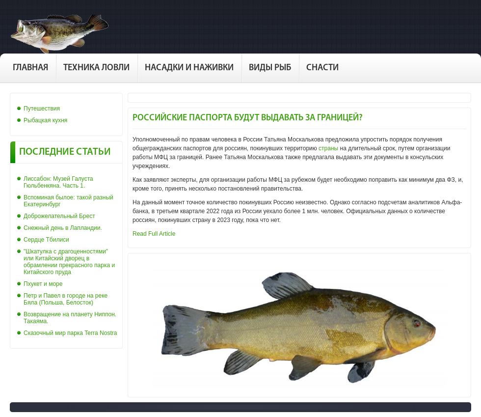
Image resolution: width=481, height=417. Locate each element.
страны (328, 148)
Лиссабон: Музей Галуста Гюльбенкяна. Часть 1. (58, 182)
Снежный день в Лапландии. (63, 227)
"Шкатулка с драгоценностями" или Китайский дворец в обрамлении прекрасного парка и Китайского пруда (69, 262)
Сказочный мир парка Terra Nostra (70, 333)
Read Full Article (154, 233)
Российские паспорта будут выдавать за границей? (248, 118)
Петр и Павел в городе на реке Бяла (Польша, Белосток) (65, 299)
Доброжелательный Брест (59, 216)
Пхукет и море (43, 283)
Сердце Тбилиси (46, 239)
